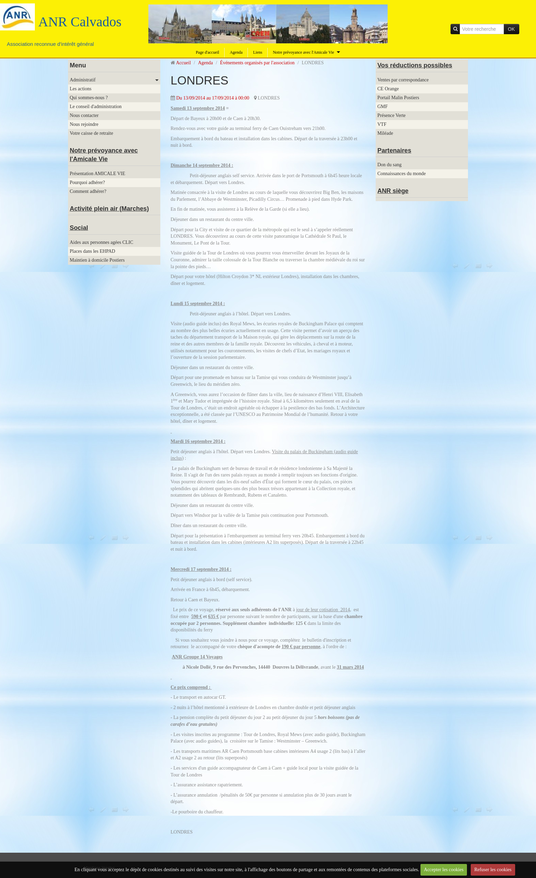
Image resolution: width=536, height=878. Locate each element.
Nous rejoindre (84, 124)
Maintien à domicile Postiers (97, 260)
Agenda (236, 52)
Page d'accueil (207, 52)
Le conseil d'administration (96, 106)
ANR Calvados (79, 21)
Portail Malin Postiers (398, 97)
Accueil (183, 62)
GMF (382, 106)
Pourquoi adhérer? (87, 182)
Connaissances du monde (401, 173)
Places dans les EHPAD (92, 251)
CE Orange (388, 88)
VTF (381, 124)
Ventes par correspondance (403, 79)
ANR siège (392, 190)
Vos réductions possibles (414, 65)
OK (511, 29)
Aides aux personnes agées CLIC (101, 242)
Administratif (82, 79)
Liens (257, 52)
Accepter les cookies (444, 869)
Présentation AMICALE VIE (97, 173)
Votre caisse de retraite (91, 133)
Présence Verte (391, 115)
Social (79, 227)
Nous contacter (84, 115)
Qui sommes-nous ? (89, 97)
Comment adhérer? (88, 191)
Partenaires (394, 150)
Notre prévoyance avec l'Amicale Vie (303, 52)
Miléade (385, 133)
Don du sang (389, 164)
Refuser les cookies (492, 869)
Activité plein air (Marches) (109, 208)
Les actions (80, 88)
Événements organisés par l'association (257, 62)
